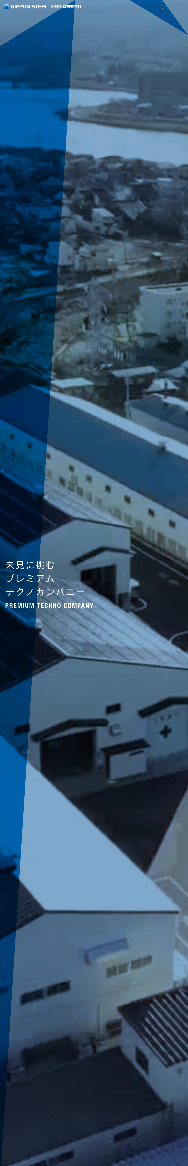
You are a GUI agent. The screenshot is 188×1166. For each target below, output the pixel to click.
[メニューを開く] (180, 8)
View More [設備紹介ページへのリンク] (94, 1041)
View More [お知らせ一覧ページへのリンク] (35, 814)
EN (159, 8)
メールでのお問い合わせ (47, 1109)
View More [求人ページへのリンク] (25, 959)
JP (166, 8)
